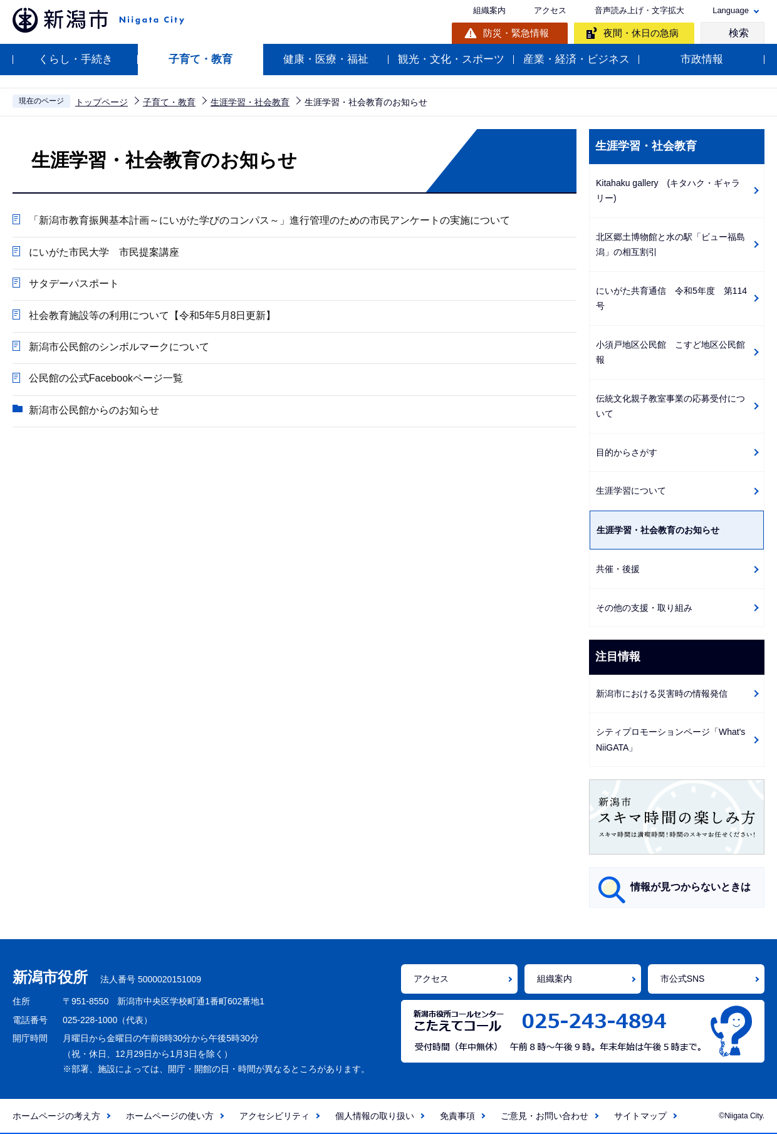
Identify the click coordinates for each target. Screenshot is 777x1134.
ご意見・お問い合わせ (544, 1116)
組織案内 (489, 10)
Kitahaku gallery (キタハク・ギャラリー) (668, 191)
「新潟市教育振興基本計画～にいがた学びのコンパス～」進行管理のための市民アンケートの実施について (268, 221)
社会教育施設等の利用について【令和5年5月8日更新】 (152, 316)
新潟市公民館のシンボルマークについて (118, 348)
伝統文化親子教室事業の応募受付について (670, 406)
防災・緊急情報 (516, 33)
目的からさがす (626, 452)
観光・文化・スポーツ (451, 59)
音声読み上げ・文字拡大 (639, 10)
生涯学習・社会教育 (250, 102)
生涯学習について (631, 491)
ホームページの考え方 (56, 1116)
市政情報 (702, 59)
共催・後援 (618, 569)
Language (730, 10)
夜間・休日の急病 (641, 33)
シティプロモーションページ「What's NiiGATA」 (670, 739)
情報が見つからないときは (690, 887)
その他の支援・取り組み (644, 608)
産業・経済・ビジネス (576, 59)
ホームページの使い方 (170, 1116)
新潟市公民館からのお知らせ (93, 412)
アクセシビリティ (274, 1116)
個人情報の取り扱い (374, 1116)
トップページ (101, 102)
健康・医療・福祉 (325, 59)
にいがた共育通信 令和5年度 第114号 (671, 298)
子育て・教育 (200, 59)
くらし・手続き (75, 59)
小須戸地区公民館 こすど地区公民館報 (670, 352)
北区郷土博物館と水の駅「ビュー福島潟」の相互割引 (670, 244)
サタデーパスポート (73, 284)
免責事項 (457, 1116)
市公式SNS (682, 979)
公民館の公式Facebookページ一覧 (105, 380)
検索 (739, 33)
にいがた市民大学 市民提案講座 (103, 252)
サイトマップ (640, 1116)
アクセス (550, 10)
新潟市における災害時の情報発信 (661, 694)
